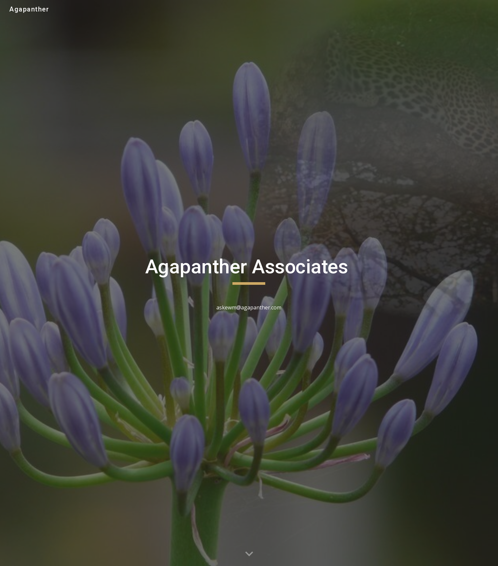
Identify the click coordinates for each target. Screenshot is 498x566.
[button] (249, 554)
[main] (249, 283)
